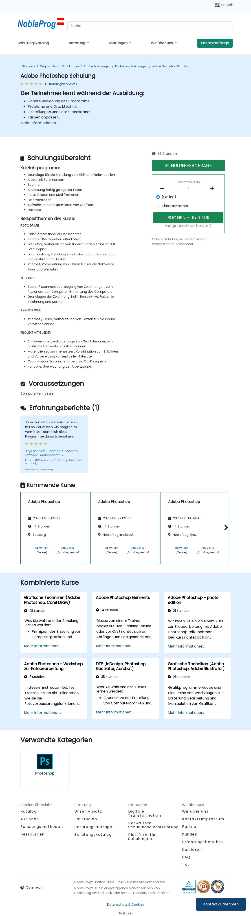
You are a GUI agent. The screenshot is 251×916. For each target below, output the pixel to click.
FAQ (186, 857)
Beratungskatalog (93, 834)
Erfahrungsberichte (202, 842)
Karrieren (192, 849)
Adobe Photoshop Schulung (171, 66)
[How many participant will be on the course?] (188, 188)
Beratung (77, 43)
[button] (225, 527)
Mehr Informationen (38, 122)
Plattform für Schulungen (142, 836)
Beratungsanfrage (93, 827)
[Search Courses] (150, 26)
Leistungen (118, 43)
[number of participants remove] (163, 188)
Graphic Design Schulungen (59, 66)
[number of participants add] (213, 188)
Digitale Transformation (144, 813)
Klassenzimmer (175, 205)
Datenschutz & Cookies (125, 904)
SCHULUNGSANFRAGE (188, 165)
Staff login (126, 913)
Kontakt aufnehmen (221, 904)
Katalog (28, 811)
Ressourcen (32, 834)
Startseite (28, 66)
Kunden (190, 834)
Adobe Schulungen (97, 66)
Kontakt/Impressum (203, 819)
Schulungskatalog (33, 43)
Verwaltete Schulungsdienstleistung (153, 825)
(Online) (169, 196)
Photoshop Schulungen (131, 66)
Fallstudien (85, 819)
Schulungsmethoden (41, 826)
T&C (186, 864)
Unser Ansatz (88, 811)
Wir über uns (162, 43)
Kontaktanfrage (215, 43)
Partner (190, 826)
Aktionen (29, 819)
